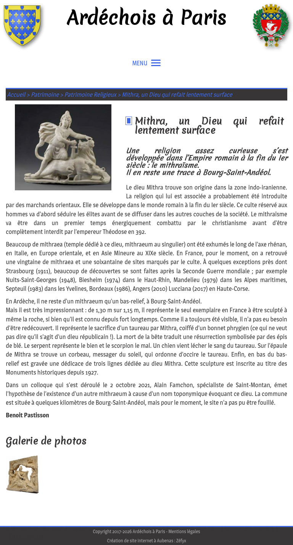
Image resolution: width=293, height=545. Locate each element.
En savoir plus (26, 536)
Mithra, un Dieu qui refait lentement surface (177, 94)
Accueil (16, 94)
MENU (146, 63)
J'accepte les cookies (247, 528)
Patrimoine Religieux (90, 94)
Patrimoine (45, 94)
